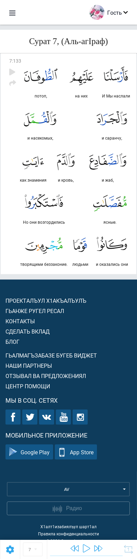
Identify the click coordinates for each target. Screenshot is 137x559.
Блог (12, 341)
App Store (76, 452)
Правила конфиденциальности (68, 533)
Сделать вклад (27, 331)
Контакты (20, 321)
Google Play (29, 452)
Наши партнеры (28, 365)
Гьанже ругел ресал (34, 310)
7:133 (15, 60)
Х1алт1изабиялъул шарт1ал (68, 526)
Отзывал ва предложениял (45, 375)
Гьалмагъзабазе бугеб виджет (51, 355)
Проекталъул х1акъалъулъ (45, 300)
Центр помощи (27, 386)
